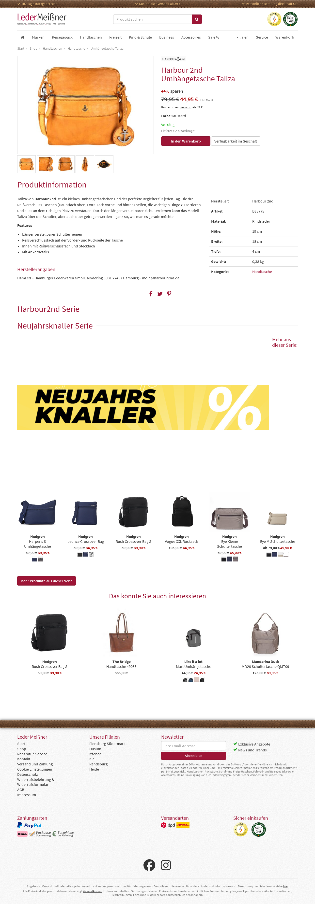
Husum (95, 748)
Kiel (92, 758)
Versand (185, 107)
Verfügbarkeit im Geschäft (235, 141)
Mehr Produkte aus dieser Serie (46, 580)
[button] (151, 294)
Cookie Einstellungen (34, 769)
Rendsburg (98, 763)
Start (21, 743)
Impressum (26, 794)
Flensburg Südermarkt (108, 743)
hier (285, 886)
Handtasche (262, 271)
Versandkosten (92, 891)
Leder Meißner (41, 19)
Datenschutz (27, 774)
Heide (94, 769)
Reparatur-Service (32, 753)
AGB (20, 789)
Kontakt (23, 758)
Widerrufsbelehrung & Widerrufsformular (35, 782)
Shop (21, 748)
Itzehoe (95, 753)
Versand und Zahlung (35, 763)
